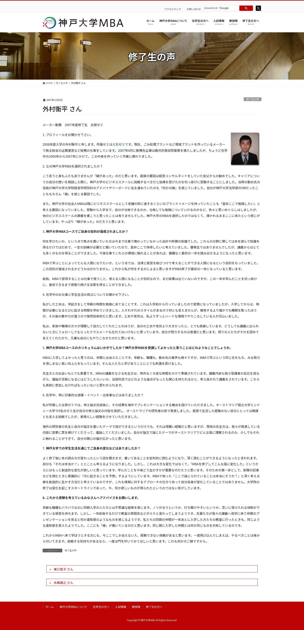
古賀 (115, 144)
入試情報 (120, 607)
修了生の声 (252, 99)
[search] (220, 8)
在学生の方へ (101, 607)
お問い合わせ (194, 9)
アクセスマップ (172, 9)
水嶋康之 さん (63, 582)
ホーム (50, 607)
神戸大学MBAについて (73, 607)
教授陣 (136, 607)
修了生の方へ (154, 607)
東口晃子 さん (63, 569)
